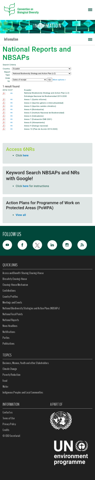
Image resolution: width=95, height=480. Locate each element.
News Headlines (10, 326)
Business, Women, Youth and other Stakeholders (26, 363)
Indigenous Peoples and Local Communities (23, 392)
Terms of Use (9, 418)
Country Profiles (10, 297)
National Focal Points (13, 314)
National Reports (11, 320)
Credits (6, 430)
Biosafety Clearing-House (15, 279)
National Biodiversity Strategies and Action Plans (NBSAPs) (31, 308)
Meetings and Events (12, 302)
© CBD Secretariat (11, 436)
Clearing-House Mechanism (15, 285)
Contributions (9, 291)
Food (5, 381)
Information (11, 39)
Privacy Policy (9, 424)
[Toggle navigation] (90, 9)
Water (5, 387)
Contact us (8, 412)
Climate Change (10, 369)
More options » (59, 80)
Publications (9, 344)
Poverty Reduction (12, 375)
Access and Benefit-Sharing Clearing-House (23, 273)
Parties (6, 338)
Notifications (9, 332)
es (12, 93)
